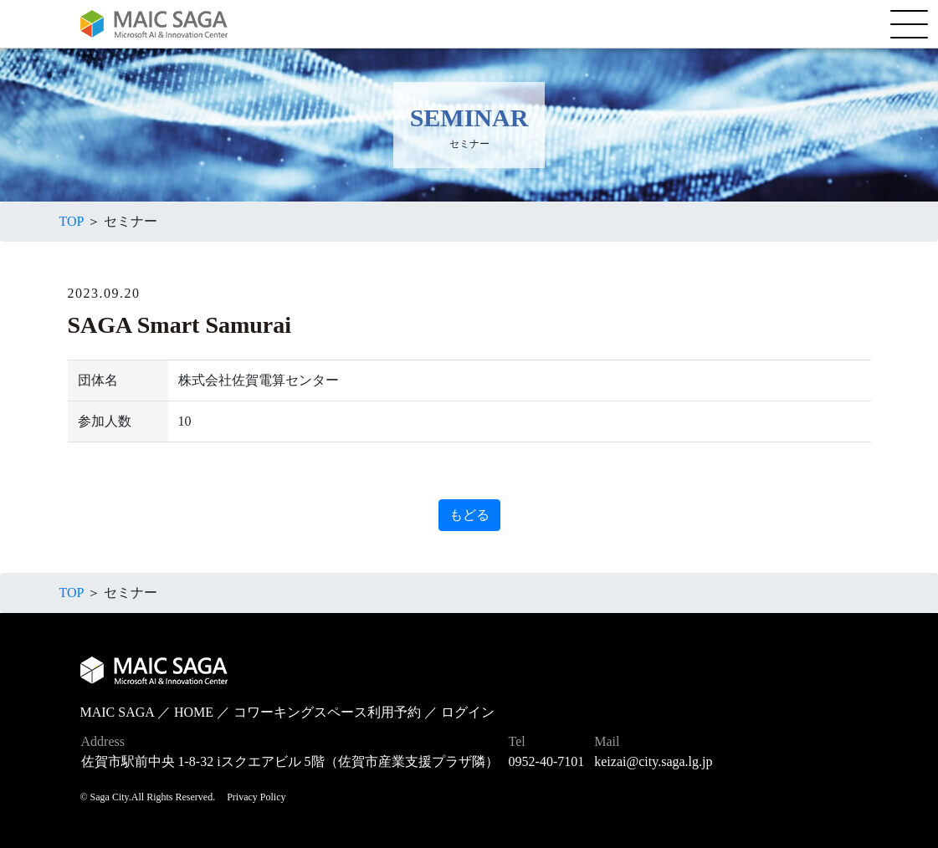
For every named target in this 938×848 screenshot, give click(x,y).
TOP (71, 221)
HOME (193, 712)
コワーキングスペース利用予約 (327, 712)
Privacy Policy (256, 797)
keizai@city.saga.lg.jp (653, 761)
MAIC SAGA (117, 712)
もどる (469, 515)
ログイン (468, 712)
